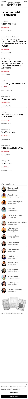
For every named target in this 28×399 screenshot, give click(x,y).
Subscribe (3, 1)
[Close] (26, 384)
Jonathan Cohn (5, 81)
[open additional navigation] (2, 3)
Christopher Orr (5, 96)
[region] (14, 391)
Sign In (25, 1)
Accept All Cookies (14, 396)
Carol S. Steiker (5, 37)
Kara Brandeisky (5, 59)
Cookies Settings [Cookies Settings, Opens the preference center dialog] (14, 392)
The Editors (4, 21)
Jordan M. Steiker (15, 37)
